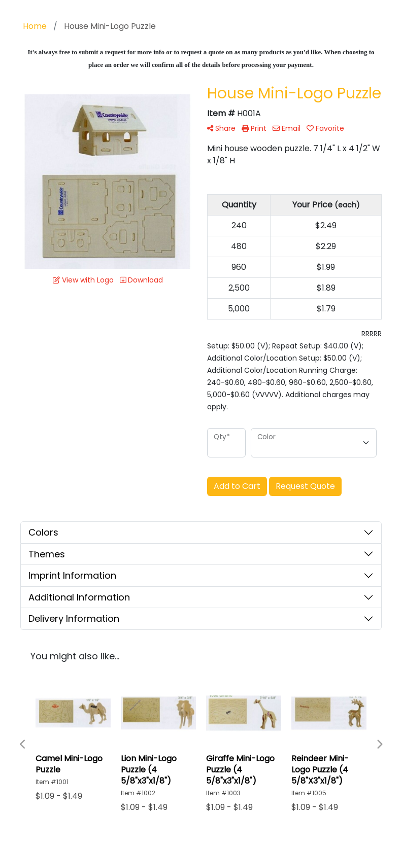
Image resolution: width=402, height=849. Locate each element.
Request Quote (305, 486)
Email (286, 128)
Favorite (325, 128)
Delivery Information (73, 618)
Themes (46, 554)
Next (379, 744)
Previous (23, 744)
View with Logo (83, 280)
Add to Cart (237, 486)
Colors (43, 532)
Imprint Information (72, 575)
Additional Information (79, 597)
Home (35, 26)
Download (141, 280)
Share (221, 128)
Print (254, 128)
